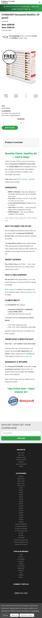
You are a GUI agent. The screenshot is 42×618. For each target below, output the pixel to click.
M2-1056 (21, 533)
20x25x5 (21, 519)
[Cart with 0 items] (34, 2)
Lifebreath (21, 570)
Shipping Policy (31, 292)
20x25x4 (21, 517)
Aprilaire (21, 575)
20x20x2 (21, 508)
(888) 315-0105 (21, 593)
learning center (21, 457)
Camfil (21, 554)
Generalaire (21, 568)
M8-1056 (21, 535)
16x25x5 (21, 503)
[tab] (21, 142)
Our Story (21, 455)
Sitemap (21, 466)
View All (21, 577)
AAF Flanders (21, 559)
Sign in (18, 464)
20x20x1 (21, 506)
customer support (21, 459)
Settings (5, 615)
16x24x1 (21, 494)
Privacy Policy (35, 611)
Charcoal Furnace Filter (21, 540)
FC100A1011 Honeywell (21, 524)
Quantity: (21, 119)
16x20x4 (21, 492)
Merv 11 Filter (21, 483)
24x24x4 (21, 522)
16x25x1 (21, 497)
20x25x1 (21, 515)
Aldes (21, 572)
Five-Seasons (21, 566)
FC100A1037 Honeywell (21, 528)
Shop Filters (21, 453)
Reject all (14, 615)
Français (21, 462)
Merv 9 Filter (21, 481)
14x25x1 (21, 488)
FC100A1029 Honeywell (21, 526)
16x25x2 (21, 499)
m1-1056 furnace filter (21, 531)
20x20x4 (21, 510)
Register (24, 464)
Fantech (21, 557)
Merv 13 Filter (21, 485)
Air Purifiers (21, 537)
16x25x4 (21, 501)
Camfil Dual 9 (25, 6)
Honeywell (21, 561)
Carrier (21, 563)
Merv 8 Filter (21, 479)
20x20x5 (21, 513)
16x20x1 (21, 490)
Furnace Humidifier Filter (21, 542)
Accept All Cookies (27, 615)
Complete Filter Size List (21, 544)
